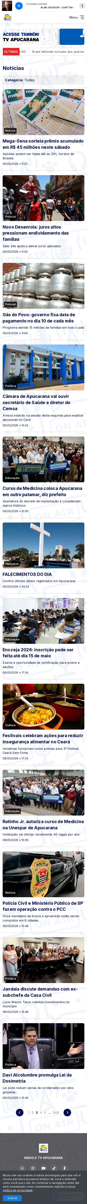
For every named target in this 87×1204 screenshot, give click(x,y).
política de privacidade (18, 1190)
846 (56, 1112)
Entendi (12, 1198)
